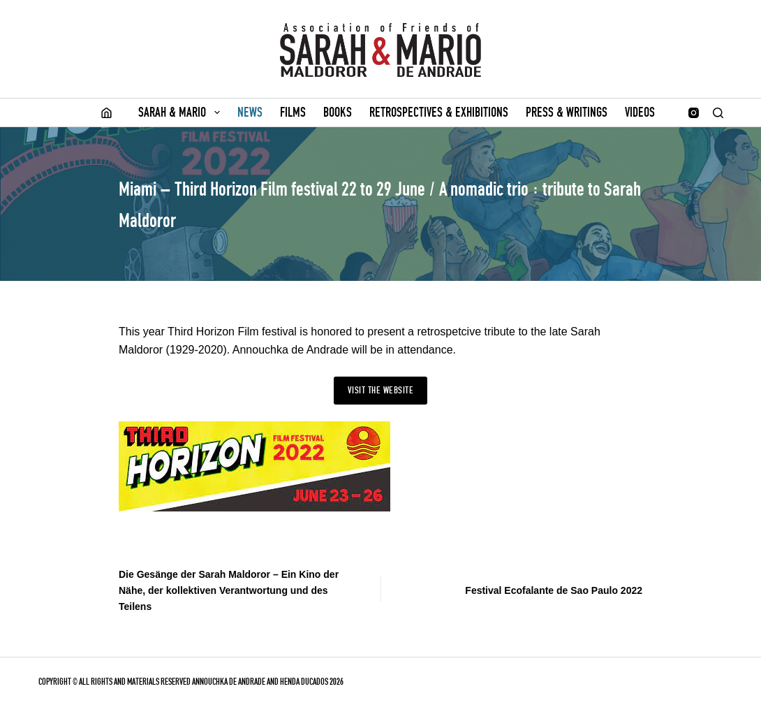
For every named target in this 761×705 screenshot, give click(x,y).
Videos (640, 112)
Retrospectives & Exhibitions (438, 112)
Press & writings (566, 112)
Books (337, 112)
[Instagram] (693, 113)
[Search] (718, 113)
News (250, 112)
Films (293, 112)
